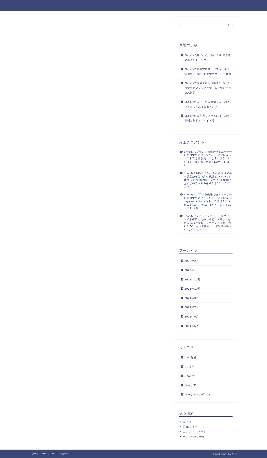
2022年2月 (191, 260)
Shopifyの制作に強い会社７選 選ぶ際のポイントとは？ (207, 58)
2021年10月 (192, 288)
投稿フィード (192, 426)
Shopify (189, 376)
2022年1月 (191, 270)
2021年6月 (191, 316)
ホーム (206, 5)
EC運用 (189, 366)
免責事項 (64, 453)
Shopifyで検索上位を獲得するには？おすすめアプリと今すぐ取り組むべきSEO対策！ (207, 88)
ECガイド (37, 5)
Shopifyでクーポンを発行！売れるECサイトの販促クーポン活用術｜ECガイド (208, 226)
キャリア (190, 385)
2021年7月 (191, 307)
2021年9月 (191, 298)
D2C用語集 (227, 5)
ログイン (189, 422)
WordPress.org (193, 436)
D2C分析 (190, 357)
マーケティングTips (197, 394)
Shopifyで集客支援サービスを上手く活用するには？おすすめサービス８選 (207, 72)
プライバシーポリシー (43, 453)
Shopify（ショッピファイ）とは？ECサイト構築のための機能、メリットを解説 (207, 220)
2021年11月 (192, 279)
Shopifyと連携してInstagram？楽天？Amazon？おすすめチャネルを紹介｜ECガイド (208, 180)
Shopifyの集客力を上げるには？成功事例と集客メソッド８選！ (207, 118)
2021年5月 (191, 326)
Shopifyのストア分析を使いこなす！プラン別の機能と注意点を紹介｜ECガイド (207, 158)
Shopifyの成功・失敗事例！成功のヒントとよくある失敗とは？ (207, 104)
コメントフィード (194, 431)
